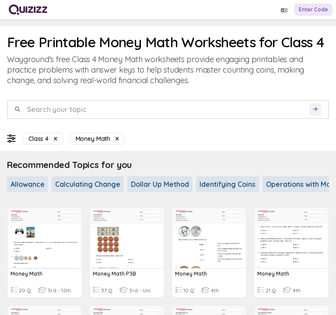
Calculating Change (87, 184)
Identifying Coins (228, 184)
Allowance (27, 184)
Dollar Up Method (160, 184)
